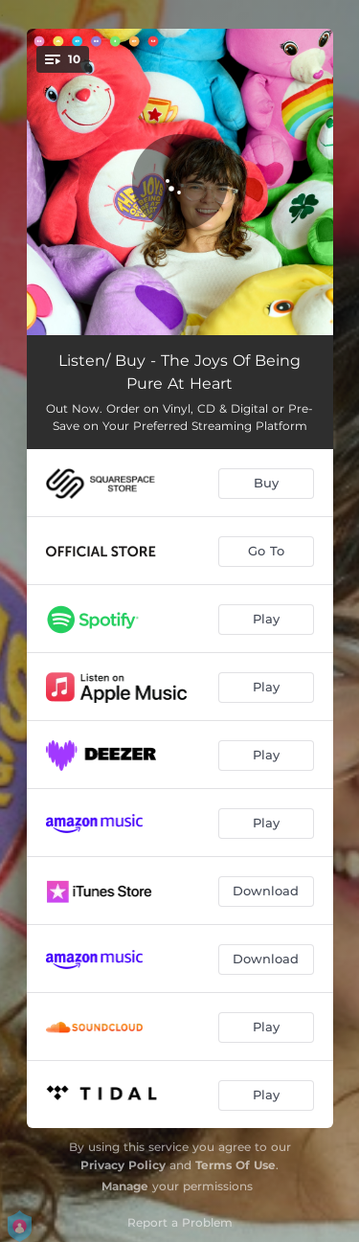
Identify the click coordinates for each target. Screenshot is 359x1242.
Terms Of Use (235, 1165)
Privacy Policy (123, 1165)
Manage (124, 1186)
